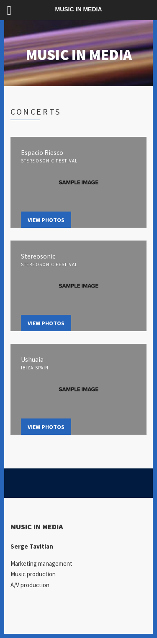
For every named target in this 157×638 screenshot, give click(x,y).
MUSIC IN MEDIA (79, 54)
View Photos (46, 220)
